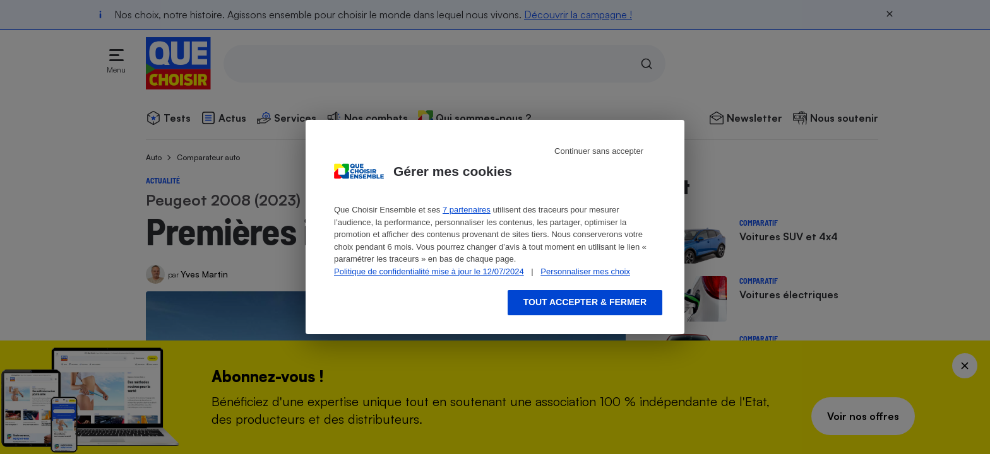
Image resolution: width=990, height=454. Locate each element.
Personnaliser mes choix (585, 271)
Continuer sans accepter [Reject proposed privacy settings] (598, 151)
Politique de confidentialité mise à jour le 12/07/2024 (429, 271)
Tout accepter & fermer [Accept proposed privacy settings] (585, 302)
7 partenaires (467, 209)
